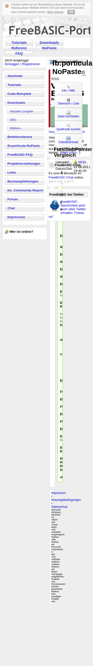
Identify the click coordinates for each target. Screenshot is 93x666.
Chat (11, 208)
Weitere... (16, 128)
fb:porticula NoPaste (23, 146)
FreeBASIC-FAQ (19, 154)
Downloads (49, 43)
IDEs (13, 120)
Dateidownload (68, 140)
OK (71, 12)
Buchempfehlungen (22, 181)
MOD (82, 162)
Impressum (16, 217)
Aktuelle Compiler (21, 111)
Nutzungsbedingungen (66, 559)
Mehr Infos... (70, 152)
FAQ (19, 53)
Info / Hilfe (68, 88)
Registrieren (31, 64)
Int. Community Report (25, 190)
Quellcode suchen (68, 127)
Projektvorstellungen (23, 163)
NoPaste (49, 48)
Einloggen (12, 64)
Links (11, 172)
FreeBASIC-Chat (61, 177)
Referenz (19, 48)
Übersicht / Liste (68, 101)
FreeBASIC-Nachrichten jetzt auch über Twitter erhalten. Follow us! (67, 209)
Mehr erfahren (55, 11)
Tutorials (19, 43)
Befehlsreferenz (19, 137)
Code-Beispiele (19, 94)
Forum (12, 199)
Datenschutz (59, 566)
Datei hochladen (68, 114)
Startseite (15, 76)
